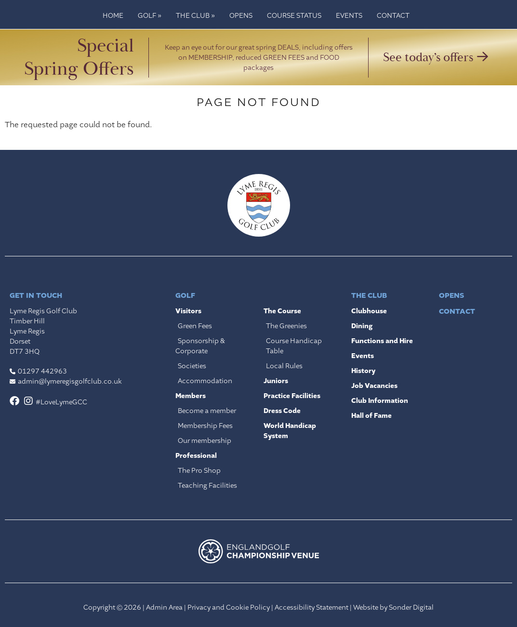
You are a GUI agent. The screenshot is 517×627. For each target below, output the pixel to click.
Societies (192, 365)
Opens (240, 15)
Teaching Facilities (207, 485)
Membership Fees (205, 425)
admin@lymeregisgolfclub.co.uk (70, 381)
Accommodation (205, 380)
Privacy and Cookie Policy (228, 607)
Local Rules (284, 365)
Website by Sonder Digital (393, 607)
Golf (149, 15)
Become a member (207, 410)
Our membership (204, 440)
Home (113, 15)
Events (349, 15)
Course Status (294, 15)
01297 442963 (42, 371)
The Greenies (286, 325)
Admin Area (164, 607)
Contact (393, 15)
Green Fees (195, 325)
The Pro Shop (199, 470)
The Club (195, 15)
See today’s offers (435, 57)
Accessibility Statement (311, 607)
